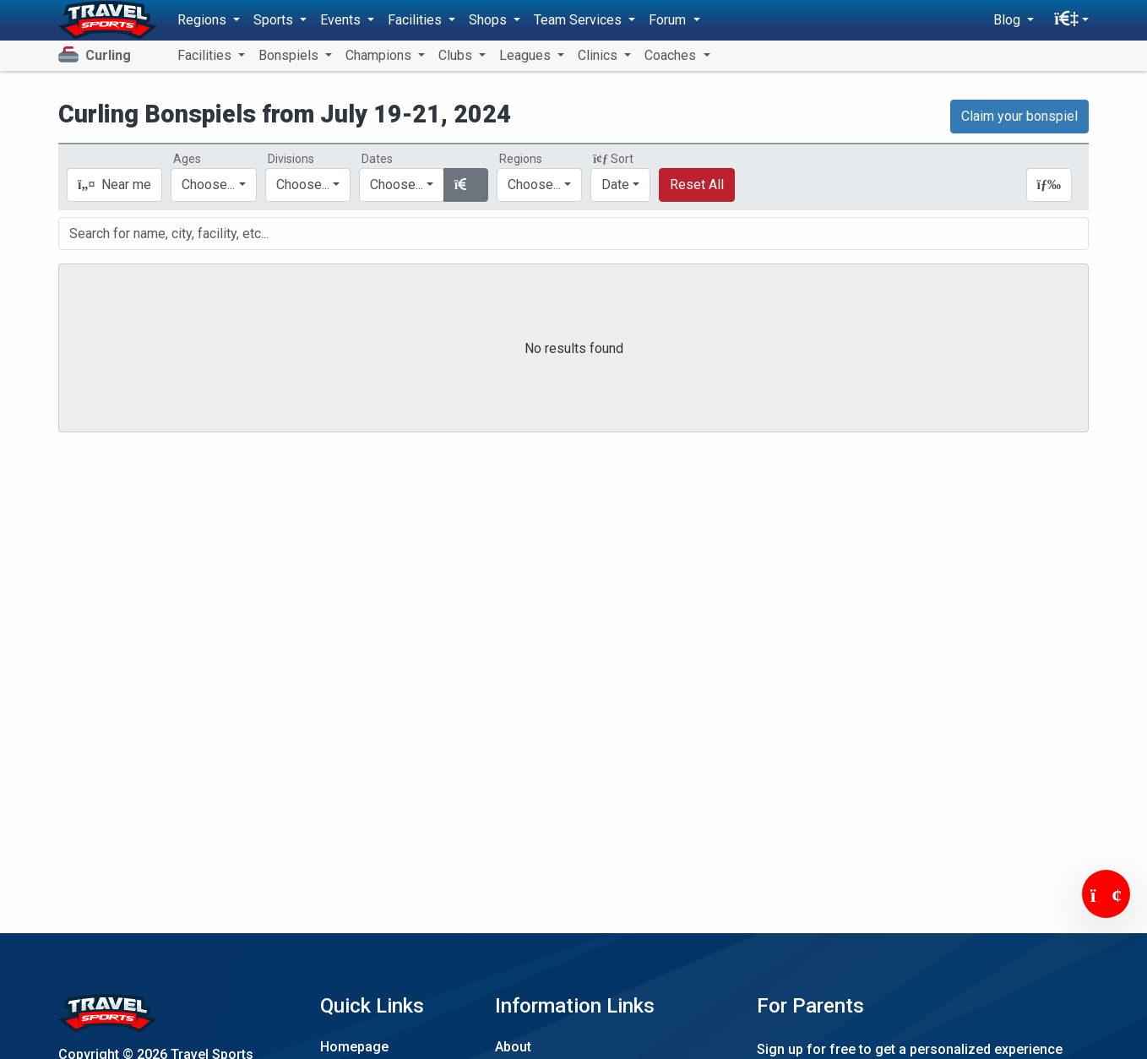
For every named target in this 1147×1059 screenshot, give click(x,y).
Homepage (354, 1047)
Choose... (534, 184)
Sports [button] (274, 20)
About (513, 1047)
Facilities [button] (416, 20)
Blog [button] (1008, 20)
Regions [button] (203, 20)
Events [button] (342, 20)
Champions (380, 55)
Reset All (697, 184)
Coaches (671, 55)
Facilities (206, 55)
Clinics (599, 55)
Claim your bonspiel (1019, 116)
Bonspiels (290, 55)
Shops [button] (489, 20)
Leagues (526, 55)
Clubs (457, 55)
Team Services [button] (579, 20)
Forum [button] (669, 20)
